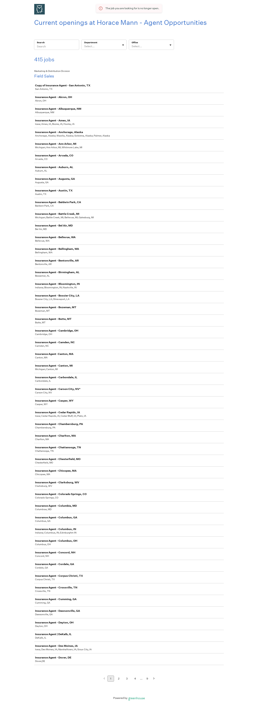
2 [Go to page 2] (118, 678)
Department (90, 42)
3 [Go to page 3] (127, 678)
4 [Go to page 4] (135, 678)
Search (41, 42)
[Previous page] (104, 678)
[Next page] (154, 678)
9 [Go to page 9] (147, 678)
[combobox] (84, 46)
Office (135, 42)
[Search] (56, 47)
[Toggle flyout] (123, 45)
